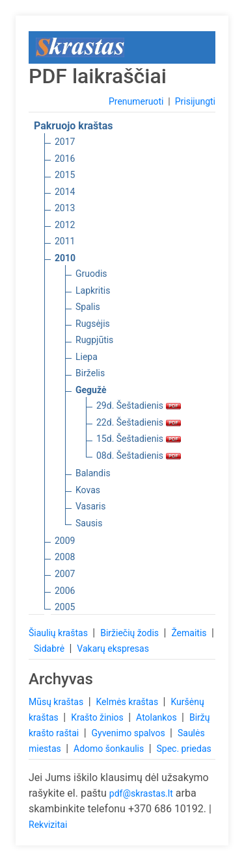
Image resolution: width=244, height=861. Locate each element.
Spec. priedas (183, 748)
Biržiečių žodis (130, 633)
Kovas (87, 490)
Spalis (87, 307)
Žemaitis (190, 633)
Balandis (93, 473)
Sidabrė (50, 648)
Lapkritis (92, 290)
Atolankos (157, 717)
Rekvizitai (48, 824)
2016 (65, 158)
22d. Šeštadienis (138, 422)
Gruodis (91, 273)
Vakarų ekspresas (113, 648)
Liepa (86, 357)
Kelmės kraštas (128, 702)
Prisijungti (195, 101)
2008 (65, 557)
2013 (65, 208)
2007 (65, 574)
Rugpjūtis (94, 340)
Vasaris (90, 506)
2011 (65, 241)
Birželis (90, 373)
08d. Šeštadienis (138, 455)
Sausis (89, 523)
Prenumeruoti (136, 101)
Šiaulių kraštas (59, 633)
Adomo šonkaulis (110, 748)
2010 (65, 258)
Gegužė (91, 390)
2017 (65, 141)
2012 (65, 225)
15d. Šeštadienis (138, 438)
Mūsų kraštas (57, 702)
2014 (65, 191)
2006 (65, 590)
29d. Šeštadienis (138, 405)
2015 (65, 175)
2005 (65, 607)
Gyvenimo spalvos (130, 733)
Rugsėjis (92, 323)
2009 (65, 540)
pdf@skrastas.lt (141, 793)
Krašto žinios (98, 717)
